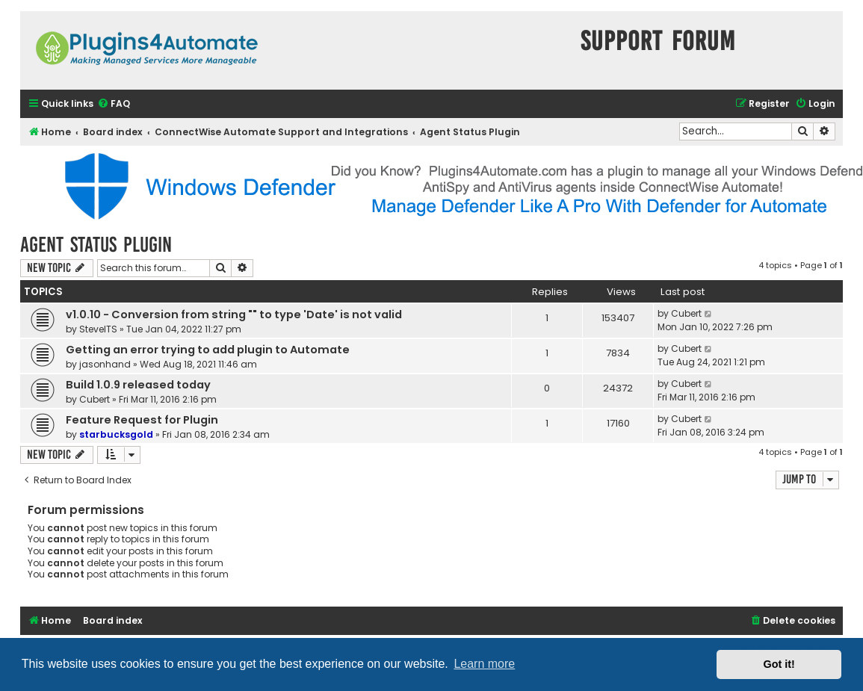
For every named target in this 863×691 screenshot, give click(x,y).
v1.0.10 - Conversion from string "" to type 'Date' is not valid (234, 314)
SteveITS (98, 329)
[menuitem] (113, 104)
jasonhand (105, 364)
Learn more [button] (484, 663)
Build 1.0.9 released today (138, 384)
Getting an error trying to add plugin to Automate (208, 349)
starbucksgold (116, 434)
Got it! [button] (779, 664)
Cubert (686, 313)
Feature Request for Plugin (142, 419)
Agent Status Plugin (96, 244)
